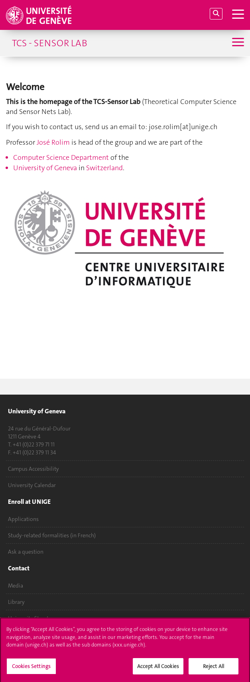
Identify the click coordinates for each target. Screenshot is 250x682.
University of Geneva (45, 168)
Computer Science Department (61, 157)
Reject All (213, 668)
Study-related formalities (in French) (52, 535)
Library (16, 601)
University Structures (33, 618)
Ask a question (25, 551)
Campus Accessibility (33, 468)
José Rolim (53, 142)
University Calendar (32, 485)
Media (15, 585)
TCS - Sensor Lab (49, 43)
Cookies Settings (31, 668)
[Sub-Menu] (237, 43)
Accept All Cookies (158, 668)
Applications (23, 519)
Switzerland (104, 168)
